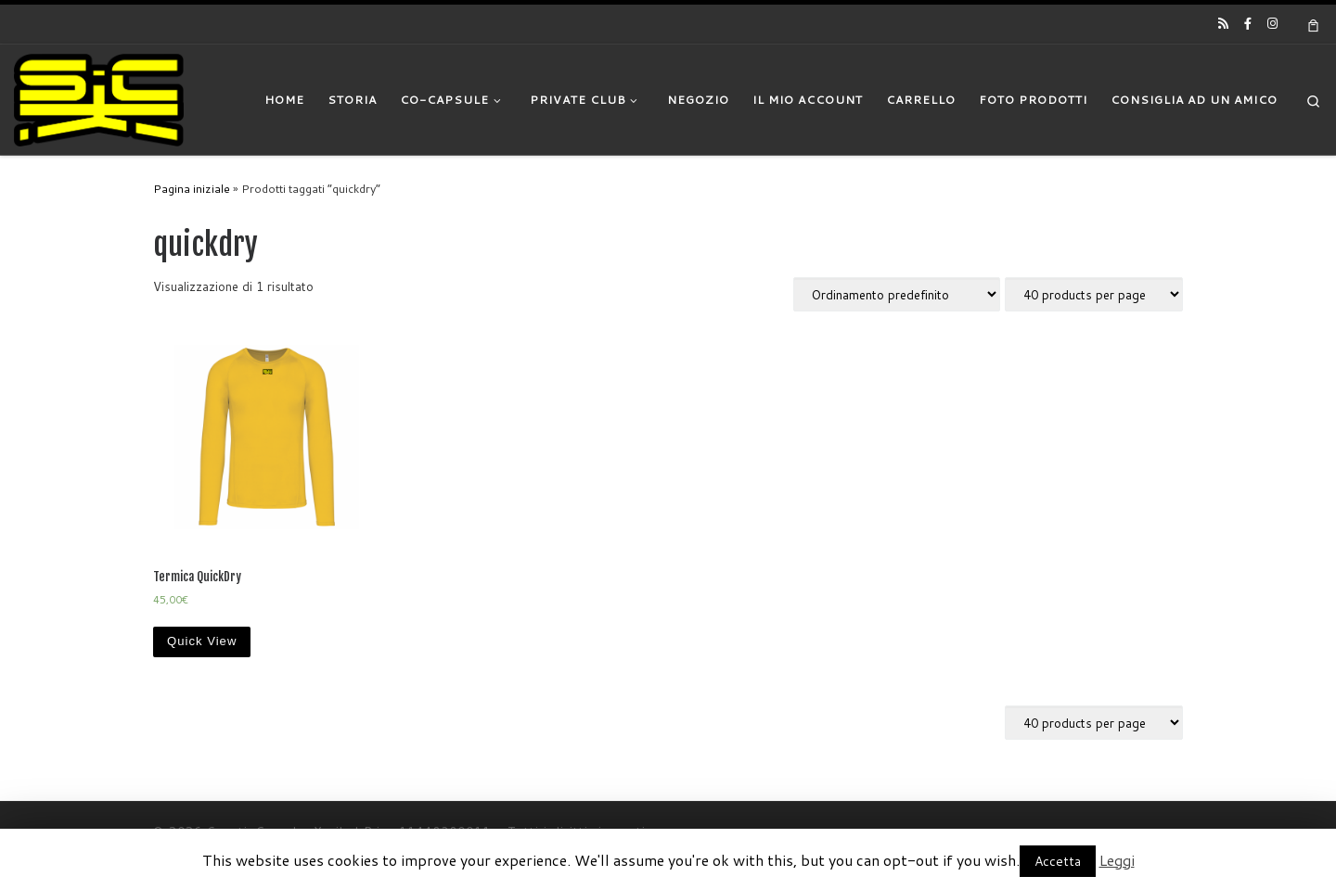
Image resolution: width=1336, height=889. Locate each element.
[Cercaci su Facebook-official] (1248, 23)
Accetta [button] (1057, 861)
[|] (99, 98)
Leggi (1117, 859)
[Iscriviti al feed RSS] (1223, 23)
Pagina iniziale (191, 188)
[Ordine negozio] (896, 294)
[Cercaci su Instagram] (1272, 23)
